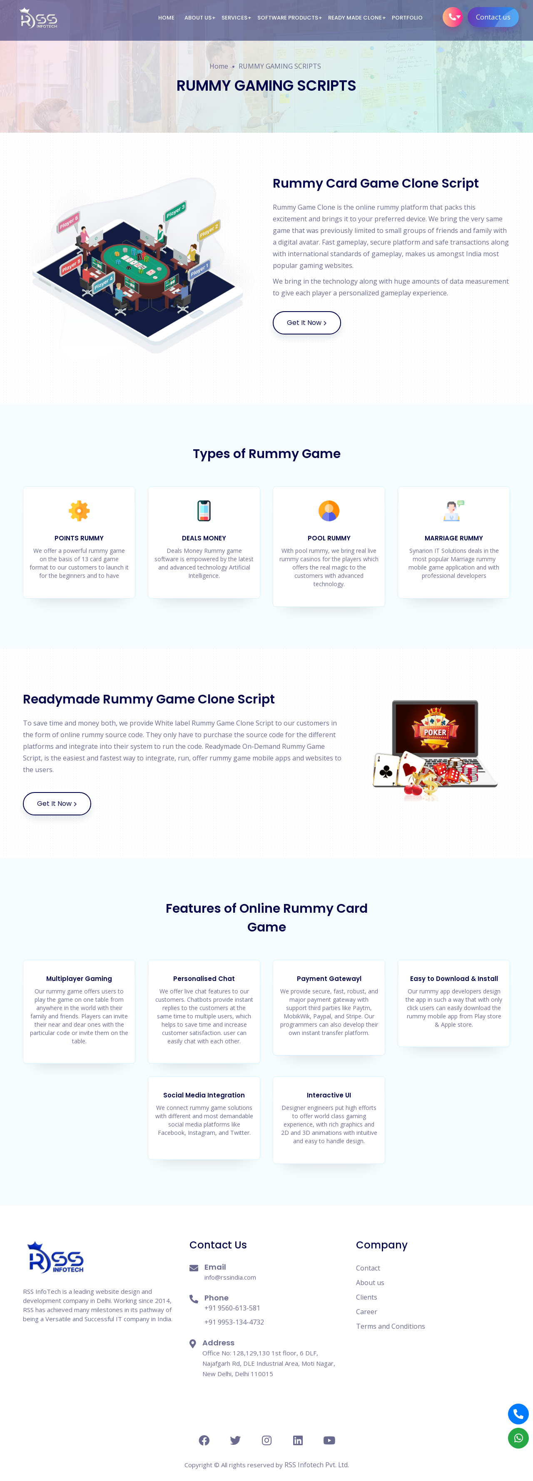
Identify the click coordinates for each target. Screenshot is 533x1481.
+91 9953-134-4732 (234, 1313)
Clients (366, 1288)
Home (166, 18)
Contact (368, 1258)
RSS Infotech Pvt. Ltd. (316, 1455)
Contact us (497, 17)
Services (234, 18)
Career (366, 1302)
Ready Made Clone (354, 18)
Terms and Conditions (390, 1317)
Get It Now (314, 322)
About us (197, 18)
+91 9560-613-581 (232, 1298)
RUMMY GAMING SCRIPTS (280, 66)
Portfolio (406, 18)
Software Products (287, 18)
